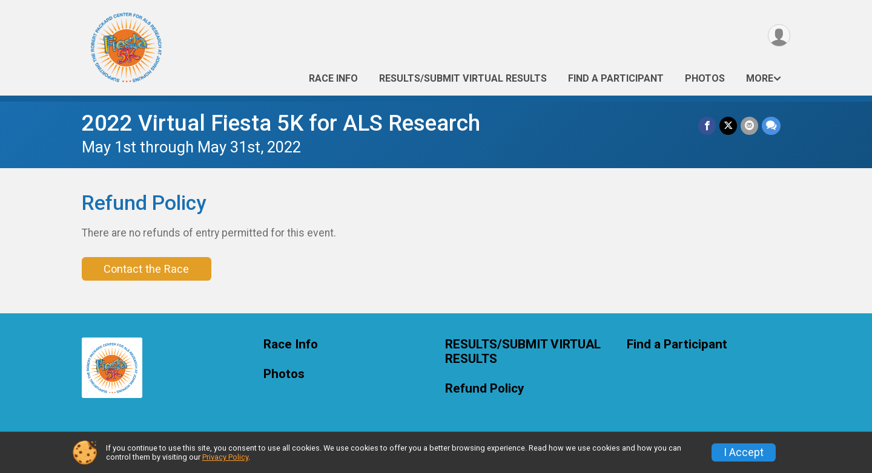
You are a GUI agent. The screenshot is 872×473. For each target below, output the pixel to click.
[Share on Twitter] (728, 125)
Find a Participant (616, 78)
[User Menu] (779, 35)
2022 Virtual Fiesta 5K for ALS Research (281, 123)
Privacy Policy (225, 457)
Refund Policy (484, 389)
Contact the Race (146, 269)
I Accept (744, 452)
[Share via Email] (749, 125)
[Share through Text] (771, 125)
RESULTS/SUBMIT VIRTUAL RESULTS (463, 78)
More (759, 78)
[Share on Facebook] (707, 125)
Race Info (333, 78)
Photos (705, 78)
